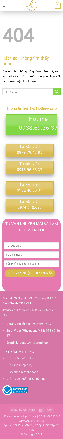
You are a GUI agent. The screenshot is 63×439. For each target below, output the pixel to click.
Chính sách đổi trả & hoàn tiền (26, 379)
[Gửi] (57, 92)
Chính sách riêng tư (19, 358)
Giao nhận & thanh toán (22, 372)
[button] (4, 5)
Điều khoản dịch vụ (19, 365)
